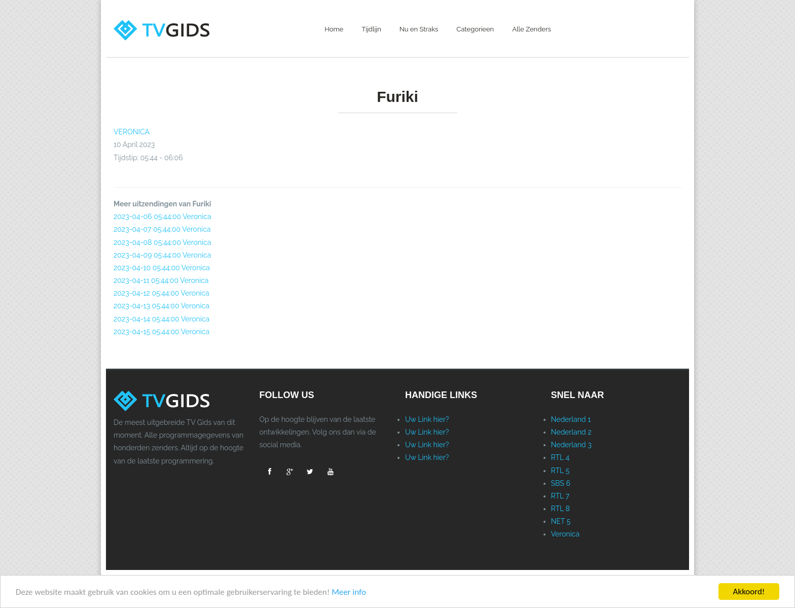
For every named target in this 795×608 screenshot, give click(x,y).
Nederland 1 (571, 419)
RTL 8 (560, 509)
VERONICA (132, 132)
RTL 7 (560, 496)
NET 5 (561, 521)
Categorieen (475, 29)
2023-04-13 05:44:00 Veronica (161, 306)
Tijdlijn (371, 29)
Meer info (349, 592)
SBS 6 (560, 483)
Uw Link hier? (427, 419)
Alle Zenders (531, 29)
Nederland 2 (571, 432)
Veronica (565, 534)
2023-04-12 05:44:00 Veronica (161, 293)
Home (333, 29)
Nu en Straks (419, 29)
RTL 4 (560, 457)
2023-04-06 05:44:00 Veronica (162, 216)
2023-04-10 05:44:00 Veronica (162, 268)
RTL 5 (560, 471)
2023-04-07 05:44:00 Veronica (162, 229)
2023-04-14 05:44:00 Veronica (161, 319)
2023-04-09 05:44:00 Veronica (162, 255)
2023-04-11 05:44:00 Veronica (161, 280)
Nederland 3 (571, 445)
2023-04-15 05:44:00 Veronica (161, 332)
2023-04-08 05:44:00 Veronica (162, 242)
